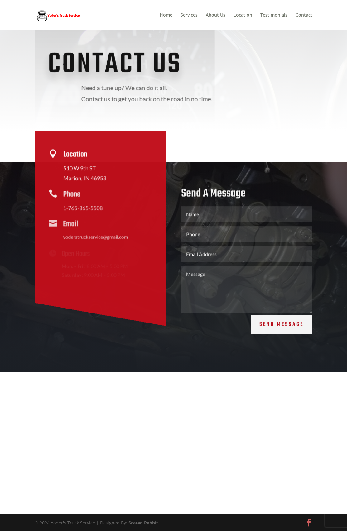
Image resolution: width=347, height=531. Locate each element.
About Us (215, 15)
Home (166, 15)
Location (243, 15)
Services (189, 15)
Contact (304, 15)
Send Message (281, 320)
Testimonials (273, 15)
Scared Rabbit (143, 523)
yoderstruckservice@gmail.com (93, 238)
